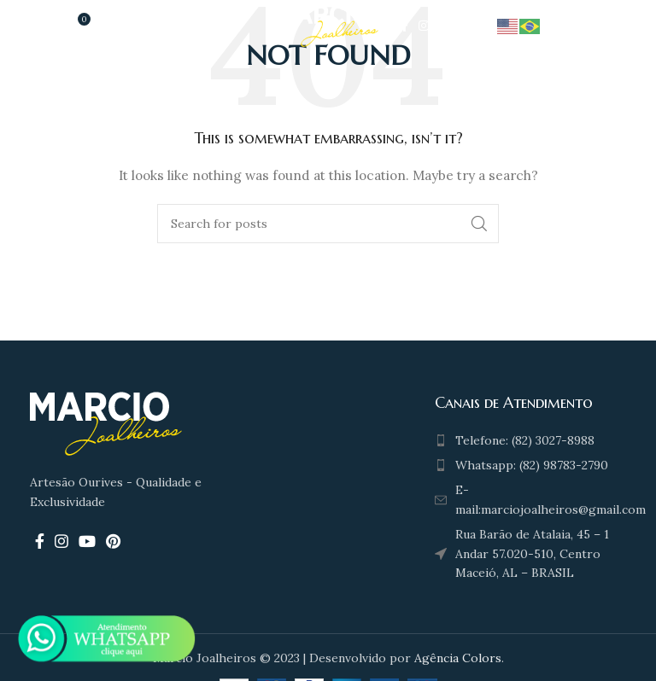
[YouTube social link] (446, 26)
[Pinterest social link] (469, 26)
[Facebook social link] (404, 26)
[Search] (328, 223)
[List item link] (527, 440)
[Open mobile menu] (30, 26)
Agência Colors (457, 658)
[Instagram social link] (423, 26)
